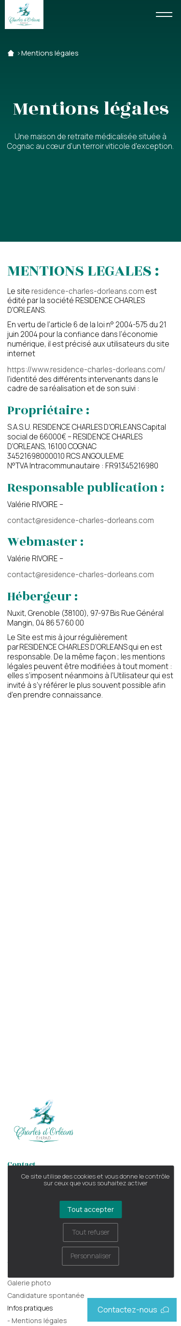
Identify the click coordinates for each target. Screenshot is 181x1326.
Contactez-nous (133, 1309)
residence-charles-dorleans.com (87, 291)
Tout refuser (91, 1232)
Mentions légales (50, 53)
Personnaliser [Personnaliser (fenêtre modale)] (90, 1255)
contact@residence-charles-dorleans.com (80, 520)
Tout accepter (90, 1209)
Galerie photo (29, 1282)
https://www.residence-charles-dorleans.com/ (86, 370)
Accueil (10, 53)
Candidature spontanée (45, 1295)
